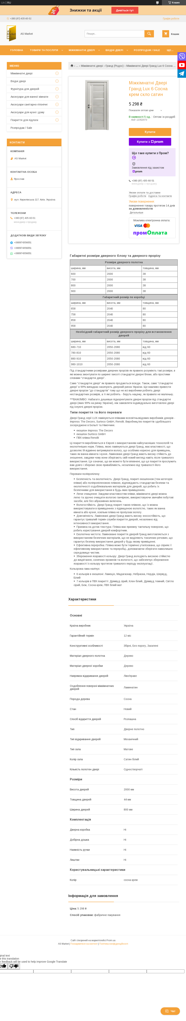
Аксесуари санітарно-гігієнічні (29, 104)
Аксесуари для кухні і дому (27, 112)
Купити (150, 132)
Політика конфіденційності (113, 943)
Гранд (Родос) (115, 65)
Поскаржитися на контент (84, 943)
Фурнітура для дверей (25, 88)
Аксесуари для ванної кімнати (29, 96)
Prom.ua (110, 940)
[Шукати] (149, 33)
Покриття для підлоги (24, 120)
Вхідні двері (114, 50)
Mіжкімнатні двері (21, 73)
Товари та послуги (44, 50)
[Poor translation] (14, 966)
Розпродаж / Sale (147, 50)
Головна (16, 50)
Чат (170, 1011)
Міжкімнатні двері (82, 50)
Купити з (150, 142)
